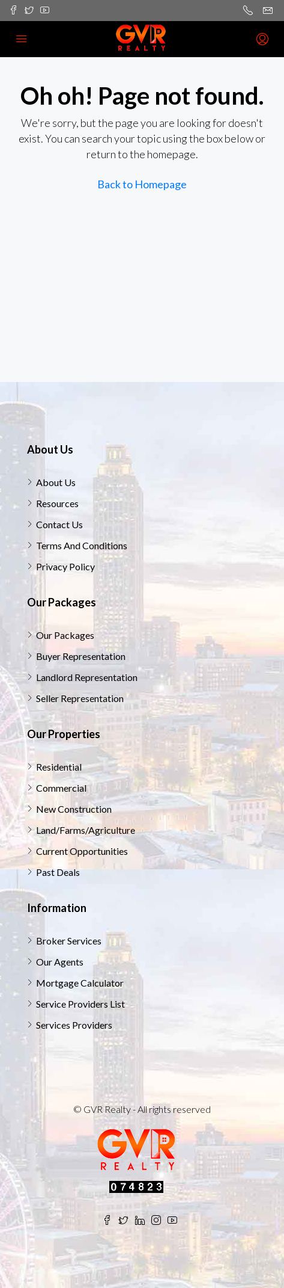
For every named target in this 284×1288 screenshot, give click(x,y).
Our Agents (59, 961)
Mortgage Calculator (80, 982)
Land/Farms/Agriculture (85, 830)
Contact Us (59, 524)
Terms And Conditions (81, 545)
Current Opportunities (82, 851)
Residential (59, 766)
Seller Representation (80, 698)
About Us (56, 482)
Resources (57, 503)
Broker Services (68, 940)
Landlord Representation (86, 677)
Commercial (61, 787)
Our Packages (65, 635)
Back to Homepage (142, 184)
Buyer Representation (80, 656)
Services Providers (74, 1025)
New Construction (74, 809)
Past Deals (58, 872)
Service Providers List (80, 1003)
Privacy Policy (65, 566)
